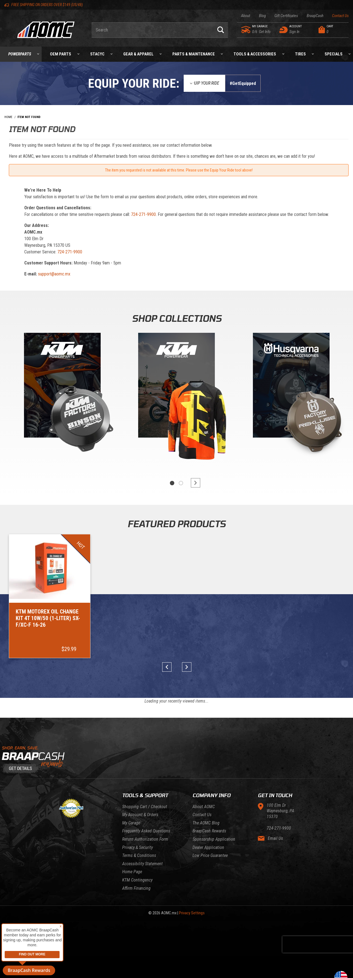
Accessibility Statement (142, 863)
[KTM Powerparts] (62, 386)
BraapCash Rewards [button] (29, 970)
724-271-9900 (143, 214)
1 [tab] (172, 483)
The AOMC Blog (206, 823)
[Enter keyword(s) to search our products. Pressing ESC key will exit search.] (152, 30)
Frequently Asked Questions (146, 831)
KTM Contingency (137, 880)
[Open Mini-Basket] (332, 29)
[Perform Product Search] (220, 30)
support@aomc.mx (54, 274)
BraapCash (315, 16)
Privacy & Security (137, 847)
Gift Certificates (286, 16)
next (193, 482)
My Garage (131, 823)
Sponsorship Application (213, 839)
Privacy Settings (192, 913)
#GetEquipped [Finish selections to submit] (243, 83)
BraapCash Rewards (209, 831)
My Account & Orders (140, 814)
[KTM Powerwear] (176, 386)
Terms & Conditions (139, 855)
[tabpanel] (61, 399)
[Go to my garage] (246, 29)
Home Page (132, 871)
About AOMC (203, 806)
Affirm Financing (136, 888)
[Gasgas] (291, 386)
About (245, 16)
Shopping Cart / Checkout (144, 806)
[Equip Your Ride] (204, 83)
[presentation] (317, 944)
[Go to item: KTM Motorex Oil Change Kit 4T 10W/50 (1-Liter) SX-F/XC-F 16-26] (49, 596)
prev (168, 667)
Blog (262, 16)
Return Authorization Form (145, 839)
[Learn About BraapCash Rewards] (176, 760)
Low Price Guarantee (210, 855)
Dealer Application (208, 847)
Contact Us (340, 16)
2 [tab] (181, 483)
